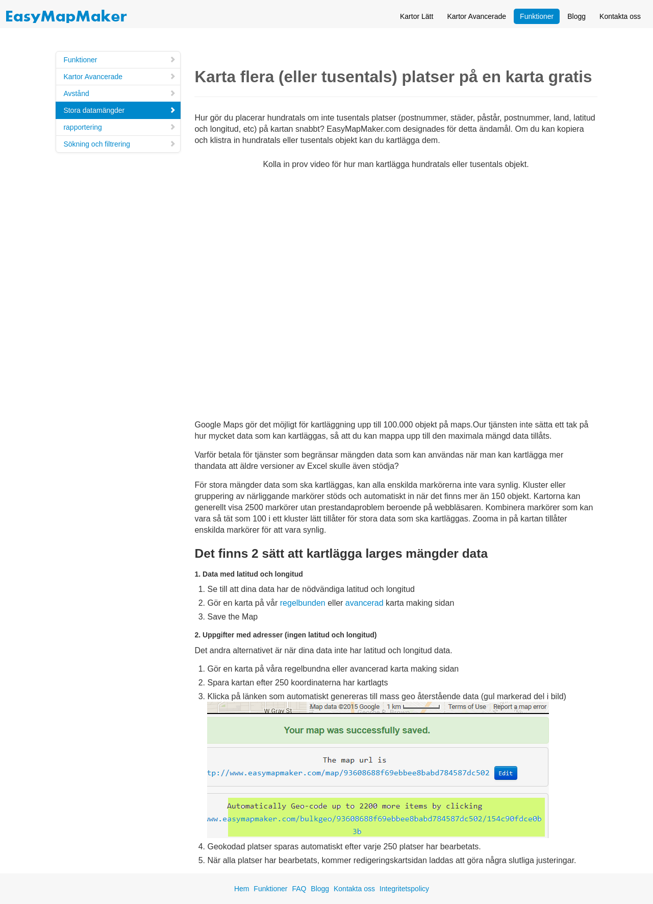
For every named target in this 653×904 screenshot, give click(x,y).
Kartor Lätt (416, 16)
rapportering (119, 127)
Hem (241, 889)
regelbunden (302, 603)
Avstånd (119, 93)
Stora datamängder (119, 110)
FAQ (299, 889)
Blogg (576, 16)
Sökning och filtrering (119, 144)
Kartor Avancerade (476, 16)
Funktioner (537, 16)
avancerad (364, 603)
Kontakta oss (620, 16)
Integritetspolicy (404, 889)
